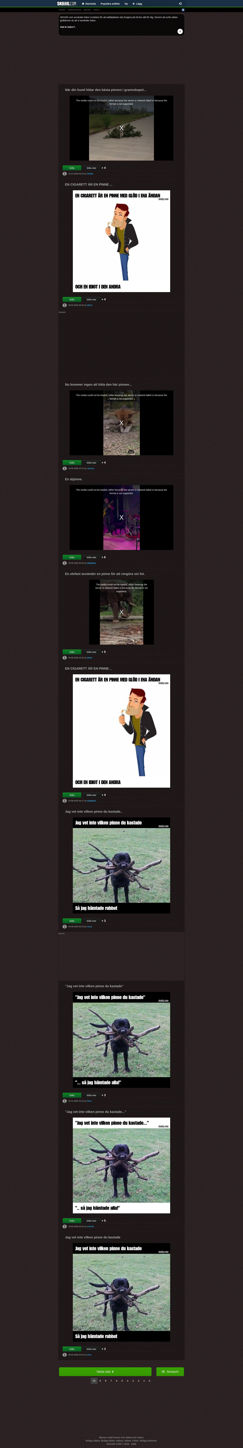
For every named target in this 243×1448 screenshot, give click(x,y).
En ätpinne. (74, 479)
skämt (62, 10)
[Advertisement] (121, 61)
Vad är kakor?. (68, 27)
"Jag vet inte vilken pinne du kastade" (94, 986)
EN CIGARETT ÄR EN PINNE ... (88, 184)
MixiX (89, 305)
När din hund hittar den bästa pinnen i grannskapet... (105, 90)
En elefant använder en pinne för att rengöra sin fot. (105, 574)
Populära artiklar (110, 3)
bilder (87, 10)
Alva (89, 1355)
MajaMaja (91, 563)
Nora (89, 1101)
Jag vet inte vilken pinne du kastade (92, 1237)
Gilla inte (91, 168)
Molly (89, 658)
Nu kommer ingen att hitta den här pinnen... (98, 384)
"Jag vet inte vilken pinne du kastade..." (95, 1112)
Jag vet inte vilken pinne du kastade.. (93, 811)
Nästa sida (105, 1371)
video (96, 10)
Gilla (71, 168)
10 (94, 1380)
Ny (126, 3)
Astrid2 (90, 1226)
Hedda (90, 174)
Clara (89, 926)
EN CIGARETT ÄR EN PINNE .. (88, 668)
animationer (74, 10)
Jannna (90, 468)
